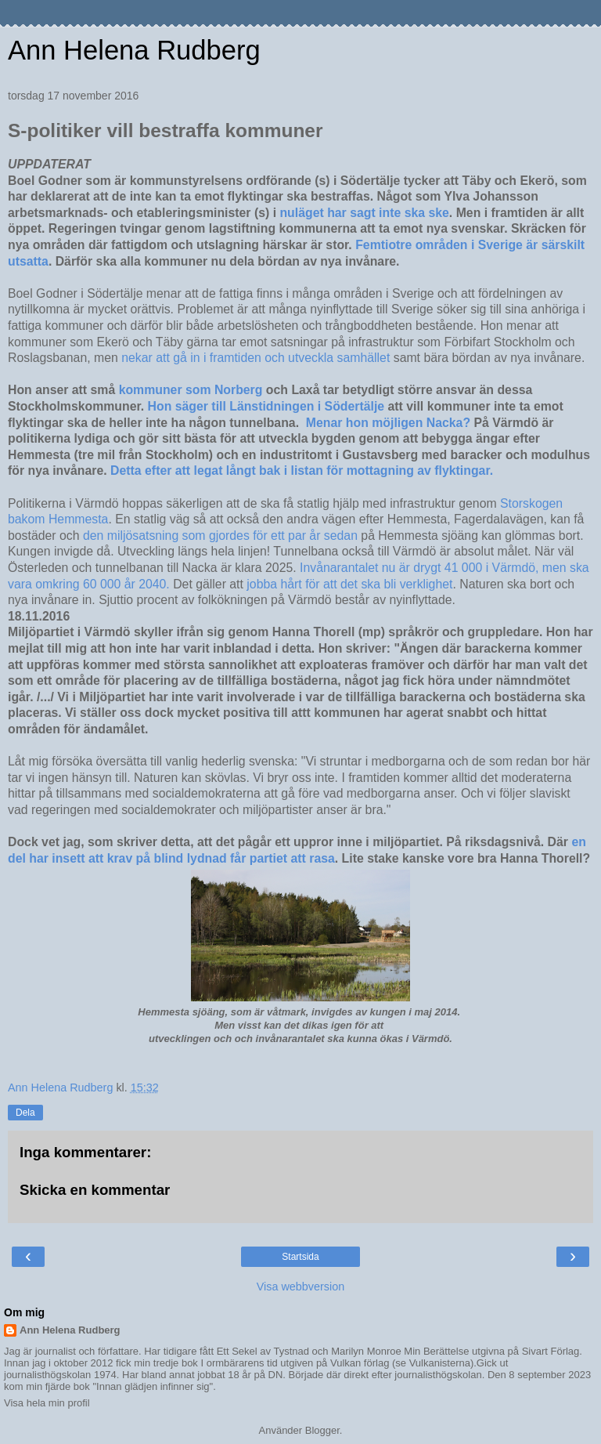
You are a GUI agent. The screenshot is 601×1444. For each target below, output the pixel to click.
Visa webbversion (301, 1286)
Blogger (322, 1430)
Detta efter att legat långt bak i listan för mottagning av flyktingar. (301, 470)
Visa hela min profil (47, 1403)
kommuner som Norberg (191, 389)
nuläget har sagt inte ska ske (363, 212)
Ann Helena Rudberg (134, 50)
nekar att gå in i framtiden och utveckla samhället (257, 357)
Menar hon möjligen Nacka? (388, 422)
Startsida (300, 1256)
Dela (25, 1112)
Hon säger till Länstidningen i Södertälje (266, 406)
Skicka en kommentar (95, 1190)
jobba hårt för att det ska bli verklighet (349, 584)
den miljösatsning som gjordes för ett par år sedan (220, 535)
